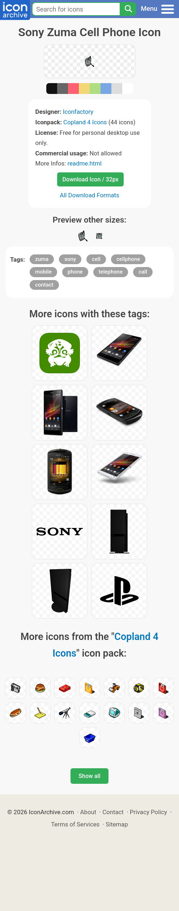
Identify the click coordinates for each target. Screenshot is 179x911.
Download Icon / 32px (90, 179)
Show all (89, 776)
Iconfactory (78, 111)
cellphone (128, 259)
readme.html (84, 163)
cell (96, 259)
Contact (113, 812)
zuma (41, 259)
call (142, 271)
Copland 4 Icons (85, 122)
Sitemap (117, 824)
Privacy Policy (148, 812)
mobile (43, 271)
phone (75, 271)
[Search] (128, 9)
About (88, 812)
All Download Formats (89, 195)
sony (70, 259)
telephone (111, 271)
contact (44, 285)
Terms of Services (75, 824)
